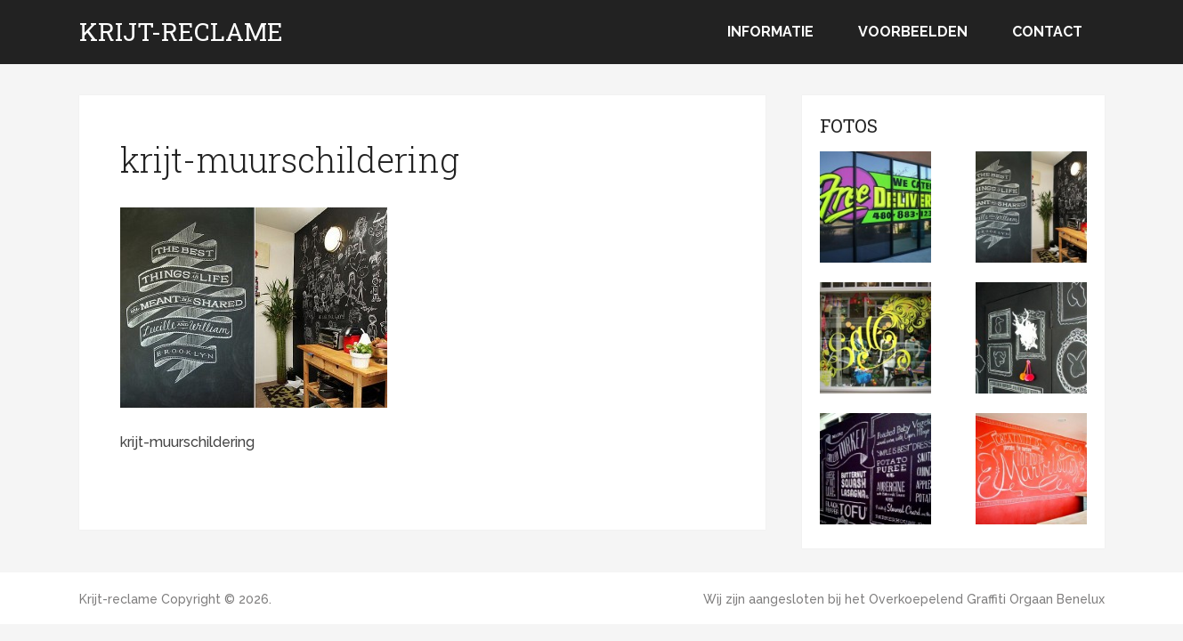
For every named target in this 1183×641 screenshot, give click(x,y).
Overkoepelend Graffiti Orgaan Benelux (987, 599)
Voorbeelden (913, 31)
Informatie (770, 31)
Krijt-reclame (181, 32)
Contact (1047, 31)
